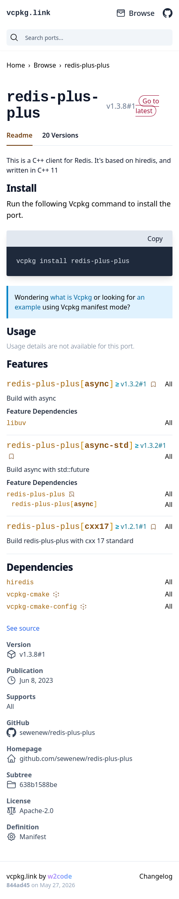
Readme (20, 135)
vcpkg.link (28, 13)
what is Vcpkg (71, 297)
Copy (155, 238)
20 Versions (60, 135)
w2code (60, 876)
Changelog (156, 876)
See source (23, 628)
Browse (135, 13)
